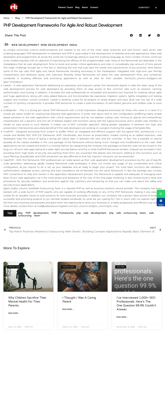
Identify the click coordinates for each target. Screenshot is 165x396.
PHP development (37, 216)
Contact (94, 7)
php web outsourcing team (127, 216)
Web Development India (59, 45)
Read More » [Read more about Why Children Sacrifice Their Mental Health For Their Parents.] (13, 346)
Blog (77, 7)
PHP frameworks (62, 216)
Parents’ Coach (65, 7)
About (85, 7)
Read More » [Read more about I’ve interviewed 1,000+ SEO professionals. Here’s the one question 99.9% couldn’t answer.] (122, 349)
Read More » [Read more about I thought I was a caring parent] (67, 342)
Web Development (25, 45)
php (20, 216)
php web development (91, 216)
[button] (131, 36)
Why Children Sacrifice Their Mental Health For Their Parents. (27, 334)
